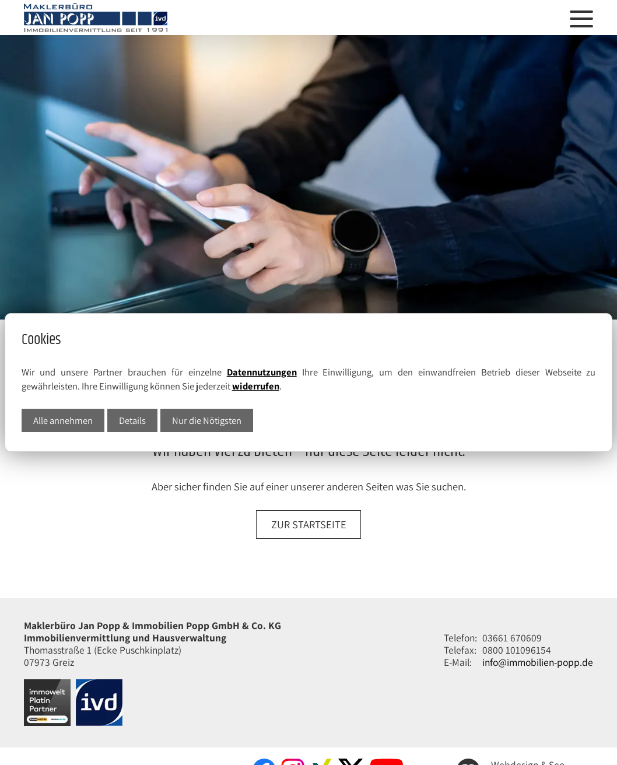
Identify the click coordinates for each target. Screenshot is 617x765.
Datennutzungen (262, 372)
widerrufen (255, 386)
